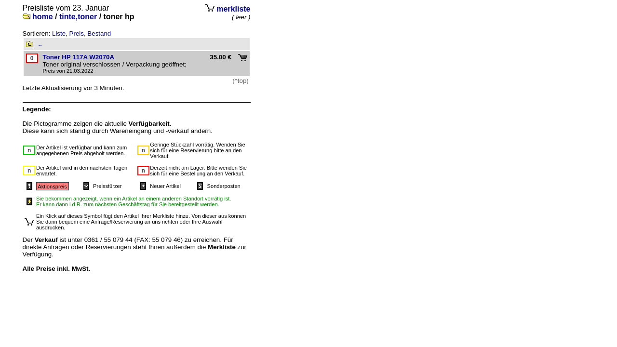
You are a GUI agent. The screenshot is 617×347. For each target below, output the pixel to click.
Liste (59, 33)
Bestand (99, 33)
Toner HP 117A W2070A (79, 57)
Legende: (37, 109)
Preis (76, 33)
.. (40, 44)
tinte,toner (78, 17)
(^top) (240, 80)
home (42, 17)
